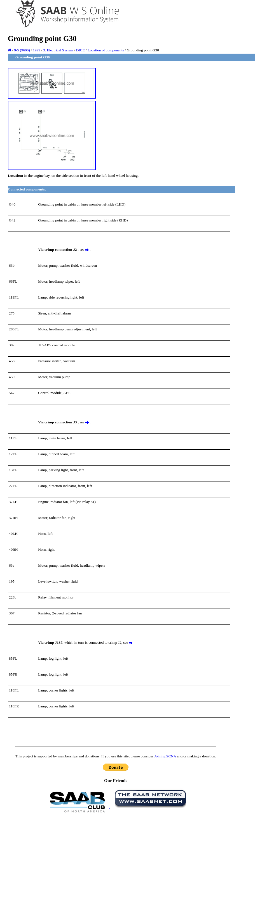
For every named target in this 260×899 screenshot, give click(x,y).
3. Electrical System (58, 50)
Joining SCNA (165, 756)
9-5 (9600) (22, 50)
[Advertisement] (115, 855)
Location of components (106, 50)
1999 (36, 50)
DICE (80, 50)
